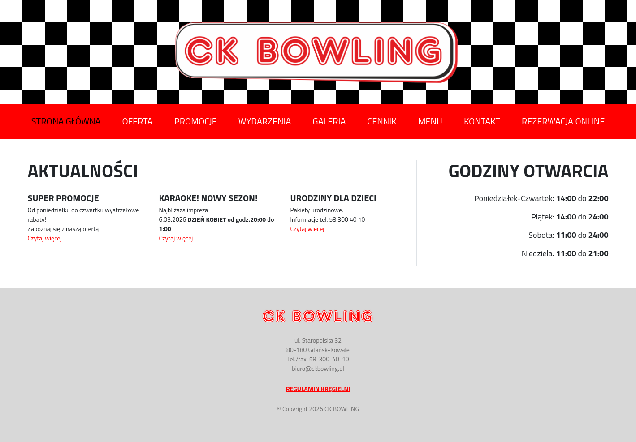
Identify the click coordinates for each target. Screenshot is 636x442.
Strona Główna (66, 121)
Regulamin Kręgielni (318, 388)
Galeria (329, 121)
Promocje (195, 121)
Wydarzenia (264, 121)
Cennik (381, 121)
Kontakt (482, 121)
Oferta (137, 121)
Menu (430, 121)
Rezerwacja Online (563, 121)
